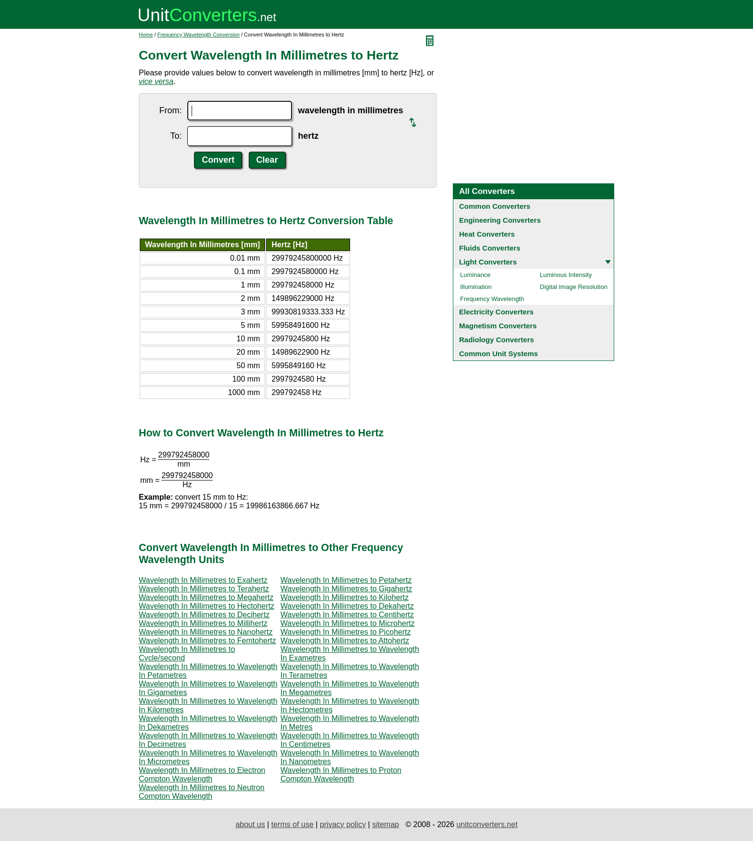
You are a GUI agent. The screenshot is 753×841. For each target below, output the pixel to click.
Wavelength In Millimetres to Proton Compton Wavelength (340, 774)
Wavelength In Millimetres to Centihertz (347, 615)
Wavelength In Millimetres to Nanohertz (206, 632)
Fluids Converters (490, 248)
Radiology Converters (496, 340)
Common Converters (494, 206)
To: (176, 136)
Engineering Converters (500, 220)
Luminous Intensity (566, 274)
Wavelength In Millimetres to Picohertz (345, 632)
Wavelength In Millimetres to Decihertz (204, 615)
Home (146, 34)
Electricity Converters (496, 312)
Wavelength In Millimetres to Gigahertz (346, 589)
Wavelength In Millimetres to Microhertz (347, 623)
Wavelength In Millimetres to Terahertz (204, 589)
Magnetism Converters (498, 326)
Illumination (476, 286)
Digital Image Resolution (573, 286)
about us (250, 824)
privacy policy (343, 824)
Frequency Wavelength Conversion (199, 34)
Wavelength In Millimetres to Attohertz (344, 641)
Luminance (475, 274)
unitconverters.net (486, 824)
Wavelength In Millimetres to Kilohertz (344, 597)
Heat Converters (487, 234)
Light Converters (488, 262)
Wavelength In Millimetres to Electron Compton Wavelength (202, 774)
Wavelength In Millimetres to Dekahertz (347, 606)
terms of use (292, 824)
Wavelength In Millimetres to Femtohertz (207, 641)
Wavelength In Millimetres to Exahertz (203, 580)
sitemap (385, 824)
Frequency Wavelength (492, 298)
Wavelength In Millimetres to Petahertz (346, 580)
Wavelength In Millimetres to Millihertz (203, 623)
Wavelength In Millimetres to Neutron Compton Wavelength (202, 791)
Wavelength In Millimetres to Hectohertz (206, 606)
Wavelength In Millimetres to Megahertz (206, 597)
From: (170, 110)
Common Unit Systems (498, 353)
